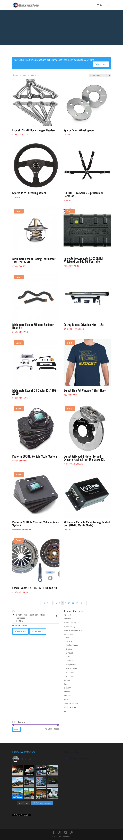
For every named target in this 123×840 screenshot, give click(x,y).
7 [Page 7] (59, 603)
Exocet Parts (69, 634)
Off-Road (70, 660)
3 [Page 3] (47, 603)
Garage (67, 680)
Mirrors (67, 692)
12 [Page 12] (77, 603)
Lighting (67, 688)
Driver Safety (69, 626)
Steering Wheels (71, 703)
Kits (65, 684)
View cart (100, 64)
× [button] (13, 614)
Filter (16, 729)
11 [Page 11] (73, 603)
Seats (66, 699)
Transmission (71, 668)
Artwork (67, 619)
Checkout (37, 631)
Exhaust (69, 653)
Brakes (69, 641)
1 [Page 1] (41, 603)
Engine (69, 649)
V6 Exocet (70, 672)
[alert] (88, 758)
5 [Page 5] (53, 603)
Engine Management (73, 630)
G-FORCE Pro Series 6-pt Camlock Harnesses (37, 616)
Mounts (67, 695)
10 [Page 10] (69, 603)
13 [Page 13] (81, 603)
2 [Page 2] (44, 603)
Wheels (67, 711)
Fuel (68, 657)
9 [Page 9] (65, 603)
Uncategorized (70, 707)
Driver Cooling (70, 622)
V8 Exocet (70, 676)
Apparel (67, 615)
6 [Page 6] (56, 603)
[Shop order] (100, 75)
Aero (68, 637)
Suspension (71, 664)
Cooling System (72, 645)
